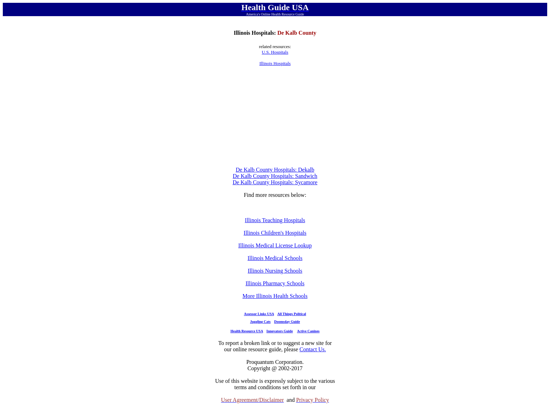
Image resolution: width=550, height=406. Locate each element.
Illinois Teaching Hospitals (275, 220)
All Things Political (291, 314)
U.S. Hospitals (275, 52)
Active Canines (308, 331)
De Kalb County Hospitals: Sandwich (275, 176)
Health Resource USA (246, 331)
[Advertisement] (275, 116)
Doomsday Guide (287, 322)
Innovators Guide (280, 331)
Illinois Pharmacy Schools (275, 283)
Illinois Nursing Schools (275, 271)
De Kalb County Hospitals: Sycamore (275, 182)
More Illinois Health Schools (274, 296)
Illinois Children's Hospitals (275, 233)
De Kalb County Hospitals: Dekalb (275, 170)
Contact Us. (313, 349)
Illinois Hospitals (274, 63)
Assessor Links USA (259, 314)
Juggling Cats (260, 322)
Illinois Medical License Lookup (274, 245)
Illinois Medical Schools (275, 258)
